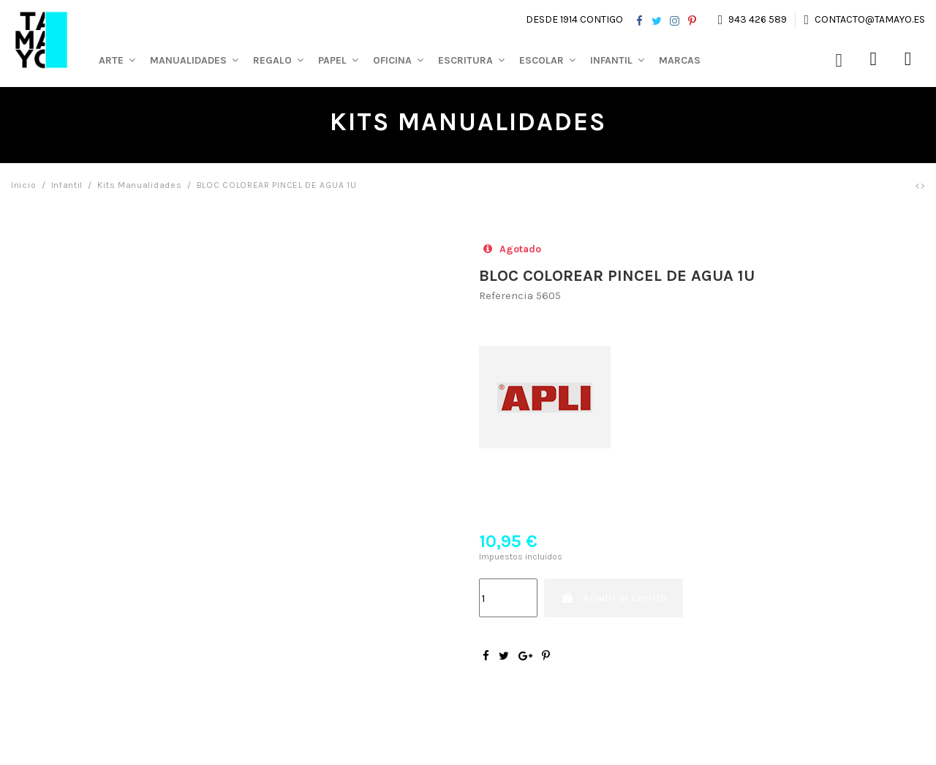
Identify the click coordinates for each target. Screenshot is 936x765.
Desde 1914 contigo (574, 19)
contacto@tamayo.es (868, 19)
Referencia (506, 295)
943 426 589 (757, 19)
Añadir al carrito (614, 597)
